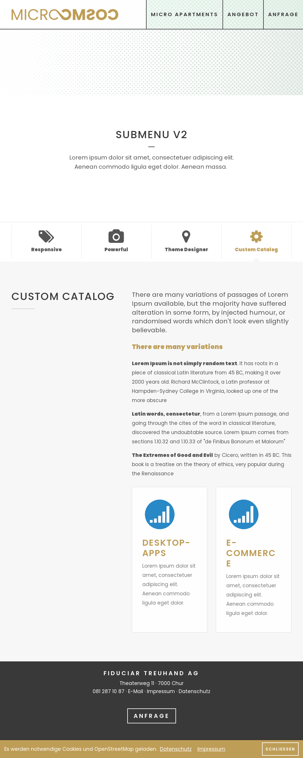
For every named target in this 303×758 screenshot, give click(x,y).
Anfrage (152, 716)
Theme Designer (186, 241)
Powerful (117, 241)
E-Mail (135, 691)
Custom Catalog (256, 241)
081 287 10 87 (108, 691)
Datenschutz (194, 691)
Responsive (46, 241)
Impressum (161, 691)
